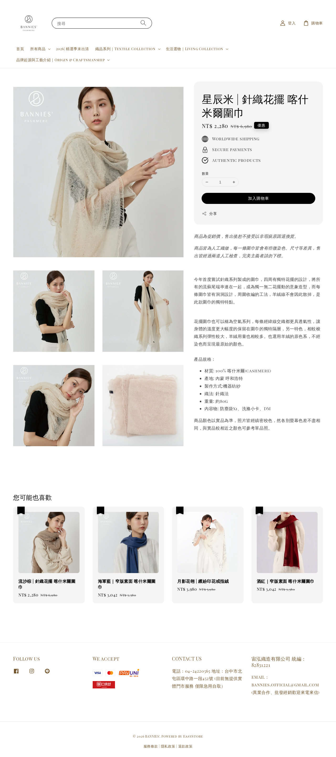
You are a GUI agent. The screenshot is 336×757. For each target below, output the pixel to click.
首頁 (20, 48)
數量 (205, 173)
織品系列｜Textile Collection (125, 49)
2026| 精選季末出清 (72, 48)
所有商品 (37, 49)
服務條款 (151, 746)
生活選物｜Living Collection (194, 49)
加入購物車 (258, 198)
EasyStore (193, 736)
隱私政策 (168, 746)
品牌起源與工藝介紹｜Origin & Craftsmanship (60, 60)
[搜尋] (143, 23)
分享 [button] (209, 213)
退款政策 (185, 746)
